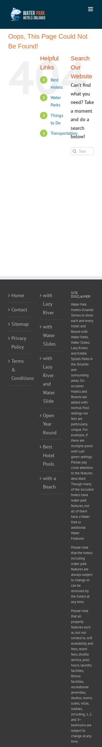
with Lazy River (48, 304)
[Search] (75, 151)
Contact (19, 309)
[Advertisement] (51, 222)
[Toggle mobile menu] (91, 9)
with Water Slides (49, 335)
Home (17, 295)
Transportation (64, 133)
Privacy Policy (18, 342)
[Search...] (82, 151)
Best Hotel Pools (48, 455)
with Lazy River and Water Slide (49, 379)
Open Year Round (50, 424)
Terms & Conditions (19, 369)
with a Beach (49, 482)
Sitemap (19, 324)
